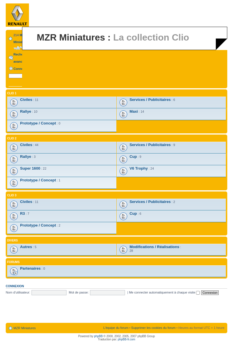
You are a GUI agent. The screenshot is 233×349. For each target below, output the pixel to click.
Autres (26, 247)
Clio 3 (11, 195)
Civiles (26, 99)
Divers (12, 240)
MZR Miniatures (24, 328)
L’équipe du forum (115, 327)
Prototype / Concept (38, 123)
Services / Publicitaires (150, 99)
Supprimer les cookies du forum (153, 327)
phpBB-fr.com (126, 339)
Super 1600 (30, 168)
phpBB (98, 336)
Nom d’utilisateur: (18, 292)
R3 (22, 213)
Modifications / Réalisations (154, 247)
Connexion (21, 68)
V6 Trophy (139, 168)
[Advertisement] (116, 309)
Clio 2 (11, 138)
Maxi (134, 111)
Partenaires (30, 268)
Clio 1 (11, 93)
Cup (133, 156)
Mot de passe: (79, 292)
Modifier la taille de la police (18, 48)
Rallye (25, 111)
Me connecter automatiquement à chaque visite (164, 292)
